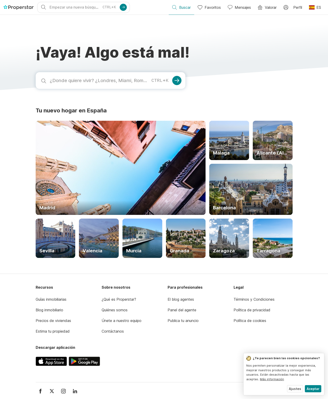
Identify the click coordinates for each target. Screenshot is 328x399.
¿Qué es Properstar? (119, 299)
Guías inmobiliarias (51, 299)
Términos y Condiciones (254, 299)
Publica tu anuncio (183, 320)
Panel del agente (182, 310)
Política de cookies (250, 320)
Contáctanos (113, 331)
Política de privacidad (252, 310)
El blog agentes (181, 299)
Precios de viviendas (53, 320)
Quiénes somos (115, 310)
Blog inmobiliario (49, 310)
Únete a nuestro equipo (121, 320)
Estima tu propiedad (53, 331)
